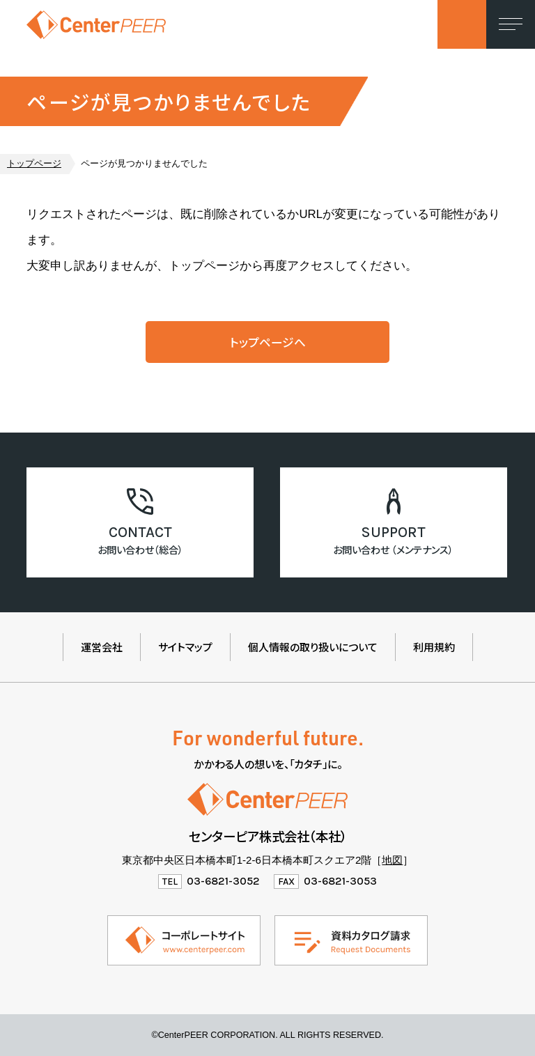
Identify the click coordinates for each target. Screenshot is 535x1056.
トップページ (34, 164)
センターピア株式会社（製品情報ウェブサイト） (96, 24)
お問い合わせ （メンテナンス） (393, 549)
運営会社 (102, 646)
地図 (392, 860)
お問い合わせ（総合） (140, 549)
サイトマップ (185, 646)
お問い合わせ (461, 24)
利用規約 (434, 646)
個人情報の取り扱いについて (313, 646)
